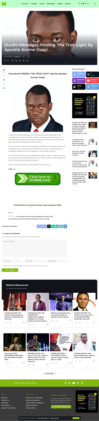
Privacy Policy (43, 418)
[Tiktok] (79, 87)
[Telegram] (88, 3)
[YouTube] (83, 3)
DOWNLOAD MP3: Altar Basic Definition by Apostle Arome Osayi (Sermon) (84, 355)
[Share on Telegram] (23, 60)
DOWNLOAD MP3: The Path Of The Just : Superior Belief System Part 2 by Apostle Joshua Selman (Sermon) (38, 357)
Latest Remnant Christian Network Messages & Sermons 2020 (29, 219)
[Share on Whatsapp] (20, 60)
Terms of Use (54, 418)
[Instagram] (86, 3)
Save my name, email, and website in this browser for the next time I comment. (26, 265)
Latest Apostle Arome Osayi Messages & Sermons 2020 (34, 216)
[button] (76, 418)
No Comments (8, 56)
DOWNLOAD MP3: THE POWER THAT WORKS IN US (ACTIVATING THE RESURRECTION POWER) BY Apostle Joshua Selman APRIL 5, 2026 (79, 178)
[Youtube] (92, 81)
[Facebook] (79, 3)
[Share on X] (16, 60)
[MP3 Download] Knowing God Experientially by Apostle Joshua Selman (60, 315)
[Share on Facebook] (12, 60)
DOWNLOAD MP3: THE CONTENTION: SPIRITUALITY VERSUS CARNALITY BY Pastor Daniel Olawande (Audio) (37, 317)
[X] (81, 3)
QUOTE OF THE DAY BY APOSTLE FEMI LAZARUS (78, 153)
